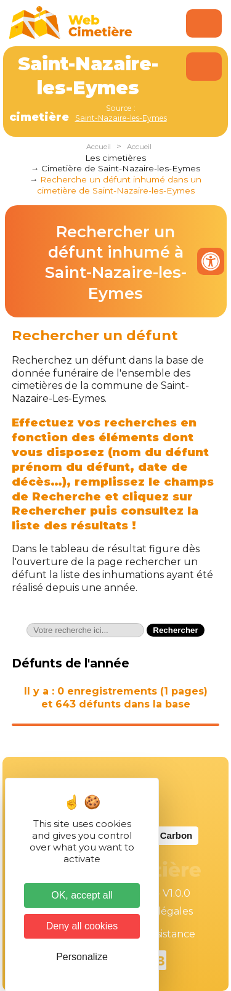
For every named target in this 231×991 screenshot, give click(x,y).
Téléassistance (160, 934)
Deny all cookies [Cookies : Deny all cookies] (82, 926)
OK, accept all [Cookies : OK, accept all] (82, 895)
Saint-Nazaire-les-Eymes (121, 118)
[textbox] (85, 630)
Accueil (98, 146)
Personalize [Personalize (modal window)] (82, 957)
